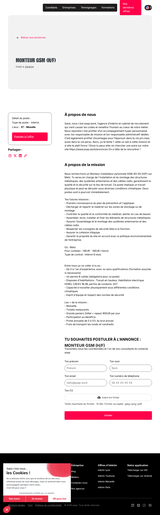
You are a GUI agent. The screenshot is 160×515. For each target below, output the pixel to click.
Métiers (75, 477)
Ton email (70, 376)
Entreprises (69, 7)
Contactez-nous (79, 482)
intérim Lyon (104, 470)
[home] (24, 7)
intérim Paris (104, 487)
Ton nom (115, 361)
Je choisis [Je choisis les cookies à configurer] (37, 498)
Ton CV (69, 390)
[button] (7, 509)
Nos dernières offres (128, 7)
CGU (30, 505)
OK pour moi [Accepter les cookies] (59, 498)
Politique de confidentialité (48, 505)
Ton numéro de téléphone (124, 376)
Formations (108, 7)
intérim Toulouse (106, 476)
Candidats (51, 7)
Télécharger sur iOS (137, 470)
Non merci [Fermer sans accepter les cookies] (14, 498)
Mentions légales (16, 505)
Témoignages (88, 7)
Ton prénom (71, 361)
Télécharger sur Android (139, 476)
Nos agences (78, 488)
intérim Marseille (107, 481)
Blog (73, 471)
